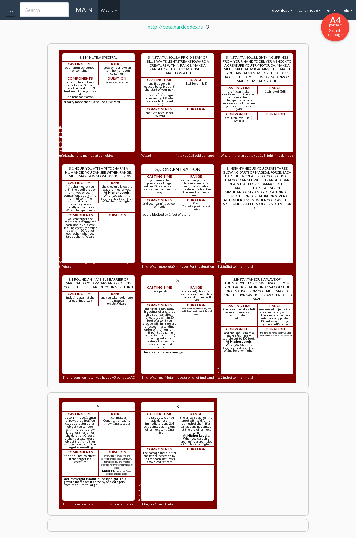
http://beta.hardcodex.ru (175, 26)
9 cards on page (335, 26)
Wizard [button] (109, 10)
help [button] (347, 10)
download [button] (282, 10)
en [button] (331, 10)
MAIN (84, 9)
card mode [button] (310, 10)
